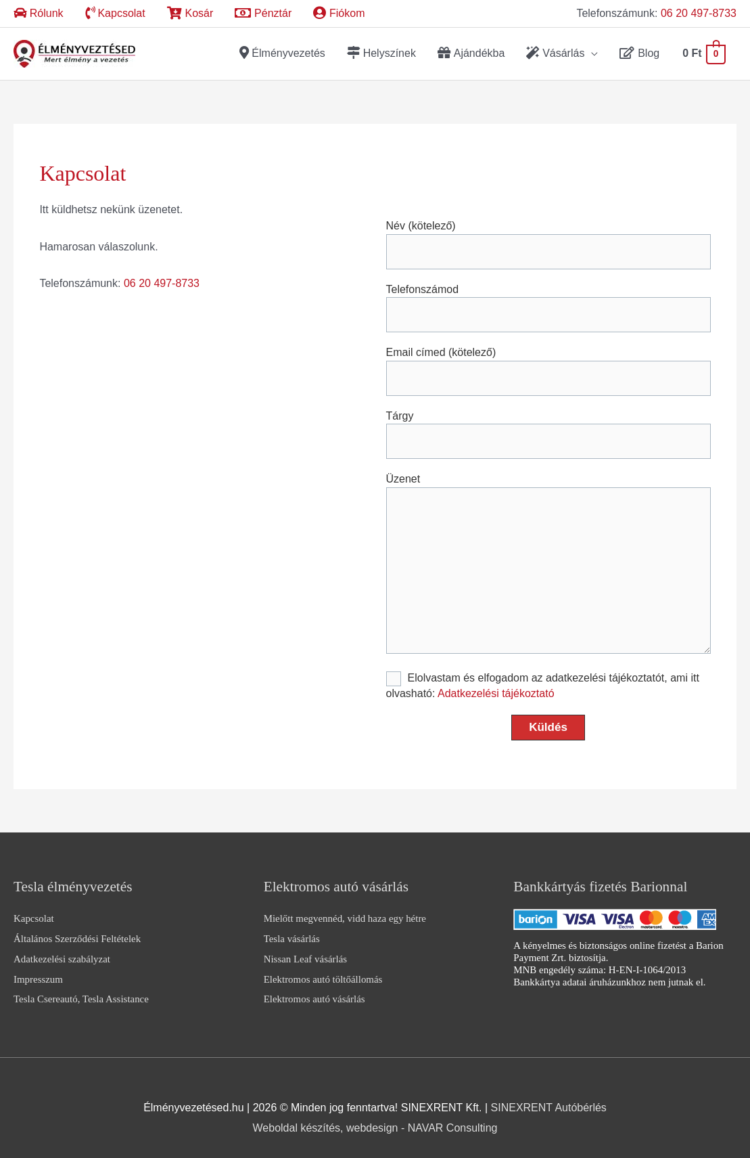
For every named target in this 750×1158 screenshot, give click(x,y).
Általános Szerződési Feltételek (77, 930)
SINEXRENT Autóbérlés (549, 1099)
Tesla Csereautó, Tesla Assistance (81, 990)
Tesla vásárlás (292, 930)
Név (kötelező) (548, 235)
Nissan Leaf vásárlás (305, 949)
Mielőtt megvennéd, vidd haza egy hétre (345, 909)
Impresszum (38, 969)
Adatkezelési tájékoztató (496, 684)
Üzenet (548, 556)
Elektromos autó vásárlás (314, 990)
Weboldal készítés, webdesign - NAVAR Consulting (375, 1118)
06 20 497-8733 (698, 13)
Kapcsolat (34, 909)
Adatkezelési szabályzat (62, 949)
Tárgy (548, 425)
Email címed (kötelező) (548, 362)
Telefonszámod (548, 298)
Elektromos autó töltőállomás (323, 969)
